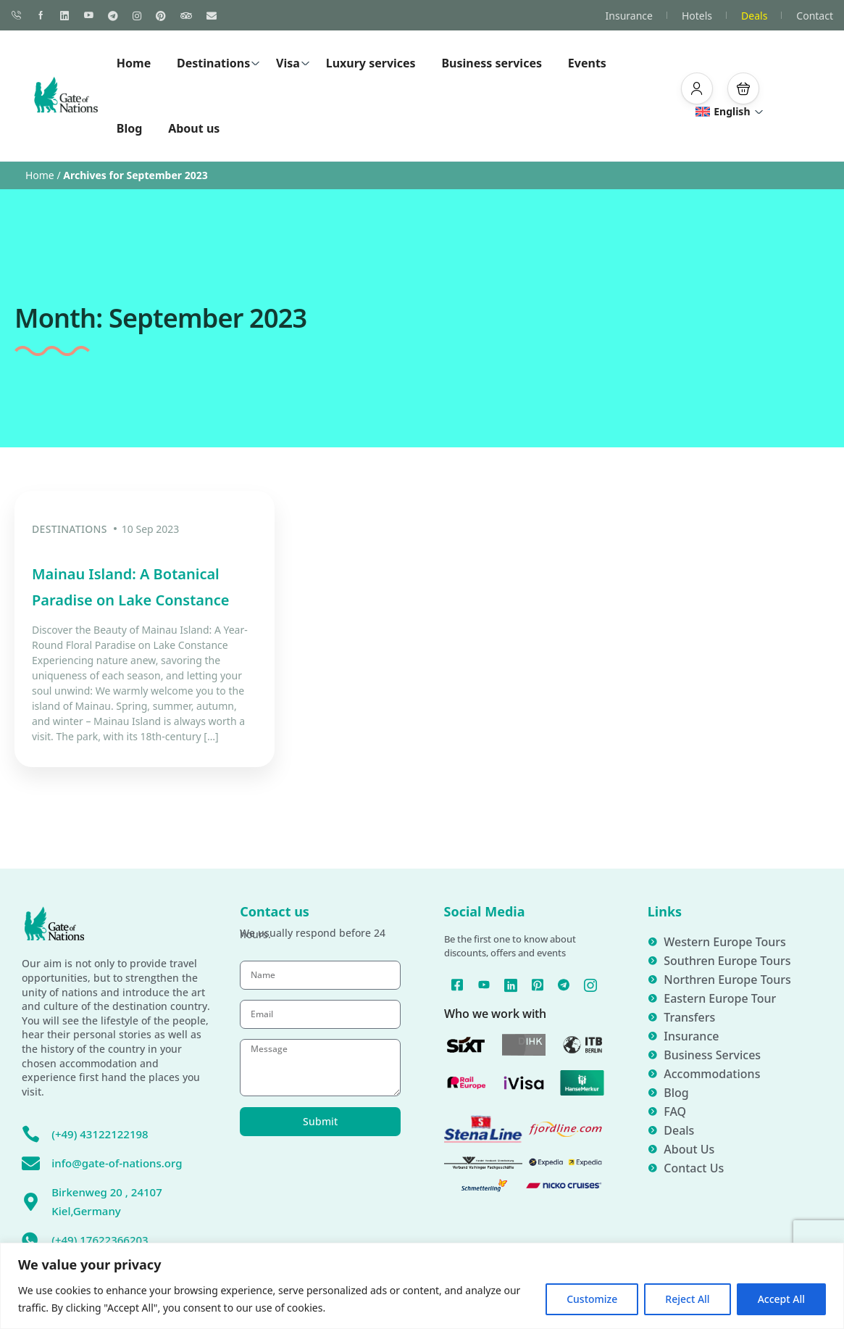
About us (194, 128)
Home (134, 63)
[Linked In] (524, 983)
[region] (422, 1286)
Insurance (629, 15)
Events (587, 63)
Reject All (687, 1299)
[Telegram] (580, 983)
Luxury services (371, 63)
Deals (754, 15)
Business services (491, 63)
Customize (592, 1299)
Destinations (218, 63)
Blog (130, 128)
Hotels (697, 15)
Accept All (781, 1299)
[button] (697, 88)
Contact (814, 15)
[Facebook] (467, 983)
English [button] (729, 111)
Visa (293, 63)
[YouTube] (495, 983)
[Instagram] (524, 1002)
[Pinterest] (552, 983)
